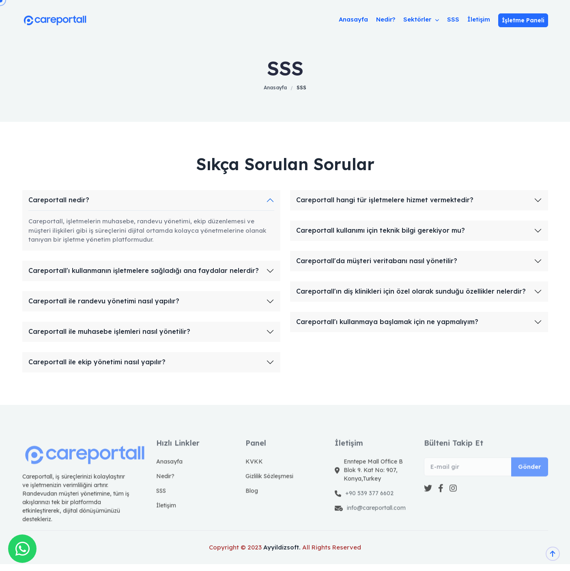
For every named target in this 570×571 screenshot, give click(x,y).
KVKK (254, 474)
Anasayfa (353, 19)
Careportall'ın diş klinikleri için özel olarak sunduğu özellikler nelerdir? (411, 291)
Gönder (529, 479)
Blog (251, 503)
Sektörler (421, 19)
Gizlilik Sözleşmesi (269, 489)
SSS (453, 19)
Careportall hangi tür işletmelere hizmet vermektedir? (384, 200)
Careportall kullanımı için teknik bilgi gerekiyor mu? (380, 230)
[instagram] (453, 501)
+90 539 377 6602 (369, 506)
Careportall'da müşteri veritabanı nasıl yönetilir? (376, 261)
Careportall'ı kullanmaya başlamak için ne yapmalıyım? (387, 322)
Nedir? (385, 19)
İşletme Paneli (523, 20)
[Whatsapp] (22, 548)
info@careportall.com (376, 520)
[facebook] (440, 501)
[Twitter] (428, 501)
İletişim (478, 19)
